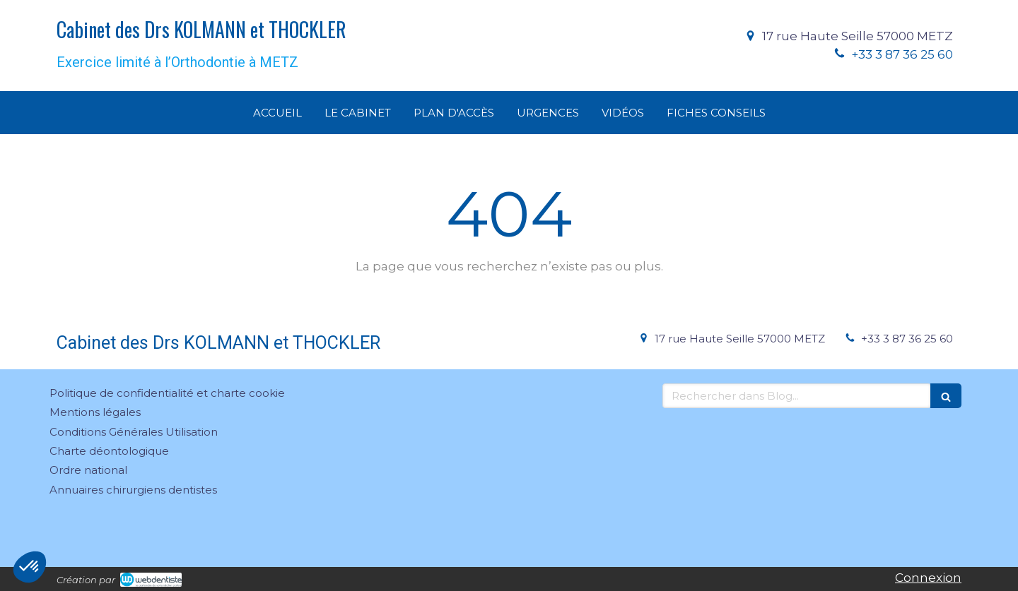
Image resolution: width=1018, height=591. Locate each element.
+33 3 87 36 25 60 (902, 54)
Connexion (928, 578)
